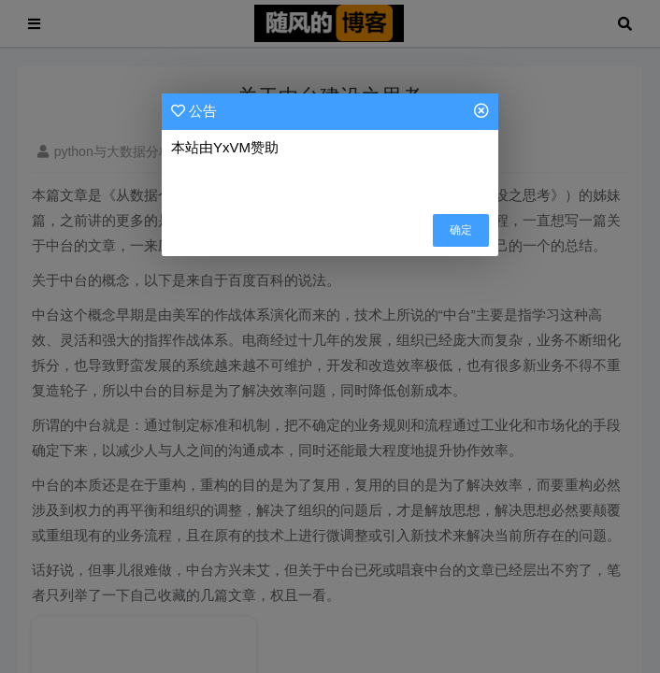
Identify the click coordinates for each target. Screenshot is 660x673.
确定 (461, 229)
